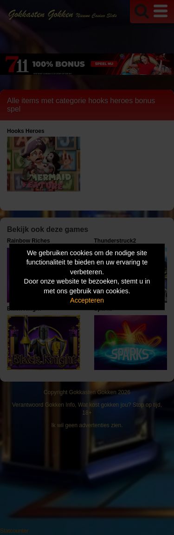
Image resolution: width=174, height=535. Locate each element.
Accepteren (87, 300)
